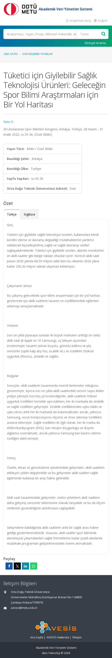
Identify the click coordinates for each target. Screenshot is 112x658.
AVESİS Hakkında (58, 637)
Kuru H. (8, 122)
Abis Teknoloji (51, 653)
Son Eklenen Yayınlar (37, 54)
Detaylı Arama (95, 43)
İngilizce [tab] (29, 214)
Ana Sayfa (11, 54)
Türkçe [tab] (12, 214)
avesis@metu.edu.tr (24, 608)
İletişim (77, 637)
